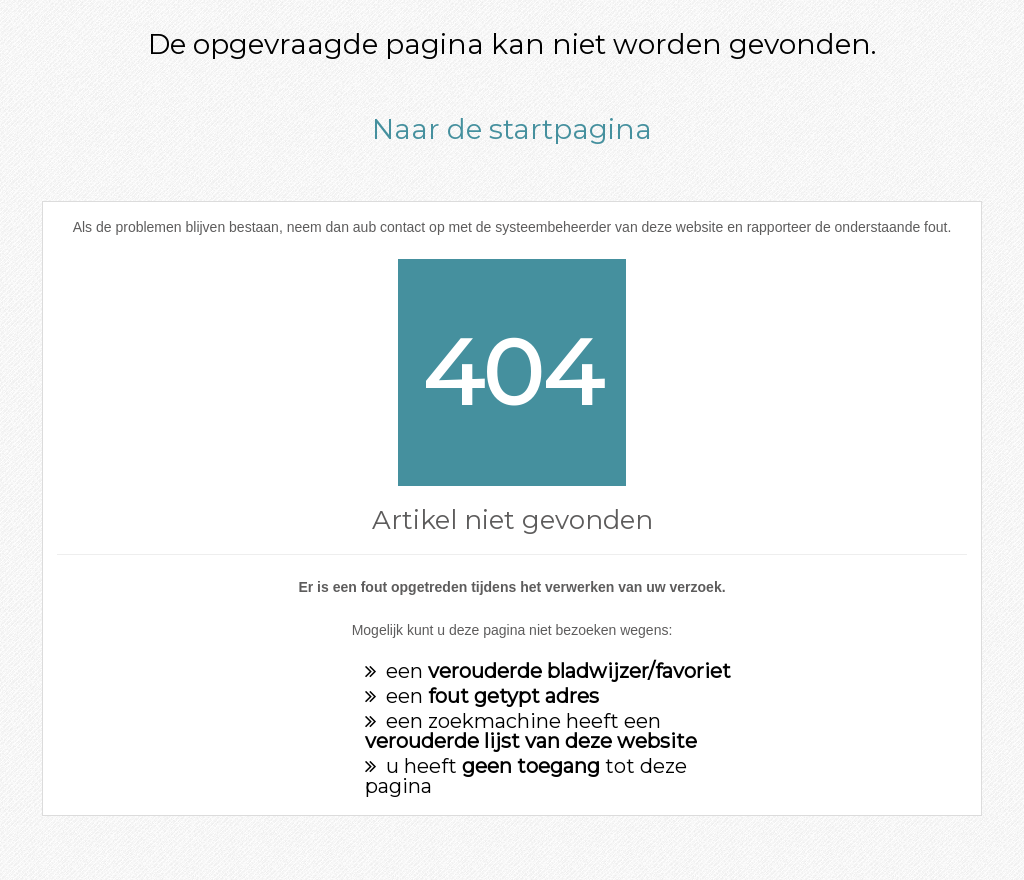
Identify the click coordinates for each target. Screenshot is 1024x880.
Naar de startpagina (512, 129)
